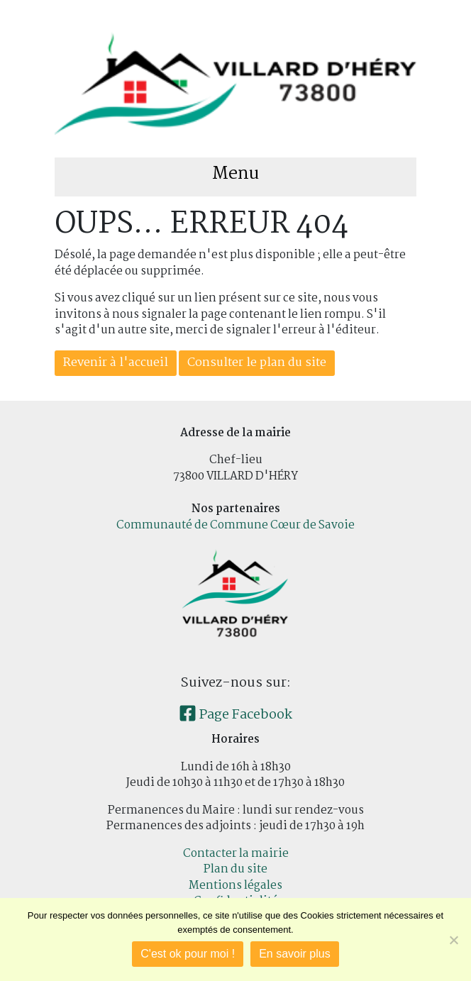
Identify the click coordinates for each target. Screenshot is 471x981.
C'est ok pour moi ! (187, 954)
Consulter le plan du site (256, 362)
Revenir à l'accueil (115, 362)
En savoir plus (295, 954)
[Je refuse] (453, 940)
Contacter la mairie (236, 854)
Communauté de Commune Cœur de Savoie (235, 525)
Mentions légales (235, 885)
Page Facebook (235, 715)
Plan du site (235, 869)
